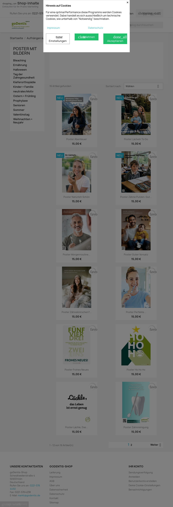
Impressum (53, 27)
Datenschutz (95, 27)
